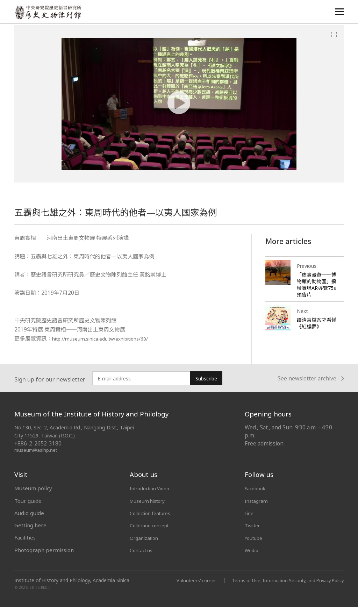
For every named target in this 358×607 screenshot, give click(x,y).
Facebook (257, 488)
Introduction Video (153, 488)
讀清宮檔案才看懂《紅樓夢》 (315, 323)
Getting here (30, 525)
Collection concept (153, 525)
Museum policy (33, 488)
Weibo (253, 550)
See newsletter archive (311, 378)
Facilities (25, 537)
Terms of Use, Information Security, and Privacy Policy (282, 580)
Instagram (257, 500)
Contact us (143, 550)
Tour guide (28, 500)
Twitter (254, 525)
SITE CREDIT (40, 587)
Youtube (255, 537)
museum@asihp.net (36, 450)
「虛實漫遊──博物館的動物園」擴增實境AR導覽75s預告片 (316, 284)
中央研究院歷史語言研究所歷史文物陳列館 (49, 12)
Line (250, 512)
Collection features (153, 512)
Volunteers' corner (184, 580)
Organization (146, 537)
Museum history (150, 500)
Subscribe (206, 378)
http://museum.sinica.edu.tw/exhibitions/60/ (109, 338)
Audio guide (29, 512)
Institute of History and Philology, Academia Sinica (71, 580)
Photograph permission (44, 550)
